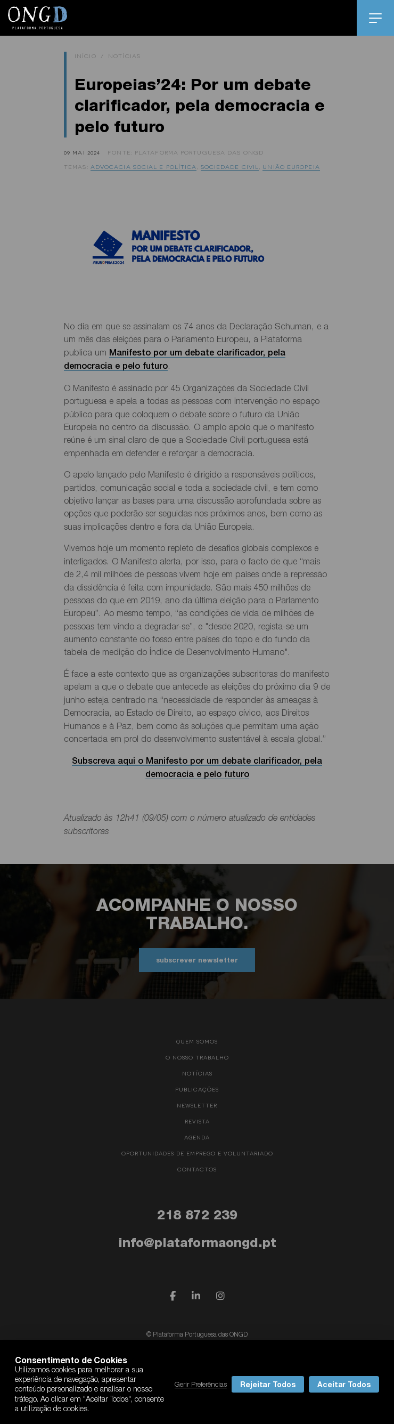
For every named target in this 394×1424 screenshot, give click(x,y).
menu (375, 18)
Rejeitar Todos (268, 1384)
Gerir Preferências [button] (201, 1384)
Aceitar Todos (344, 1384)
